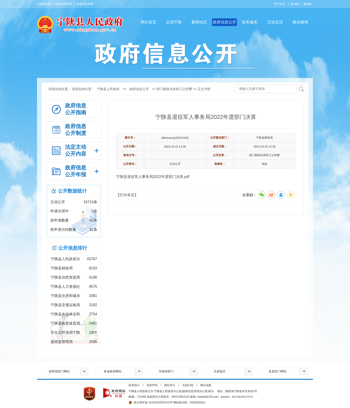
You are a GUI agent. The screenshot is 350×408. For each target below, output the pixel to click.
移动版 (295, 4)
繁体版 (308, 4)
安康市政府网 (85, 4)
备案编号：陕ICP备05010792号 (237, 397)
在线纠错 (187, 385)
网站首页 (148, 22)
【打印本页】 (127, 195)
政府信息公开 (224, 22)
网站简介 (169, 385)
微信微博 (300, 22)
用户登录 (279, 4)
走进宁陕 (174, 22)
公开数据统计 (72, 191)
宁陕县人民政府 (108, 89)
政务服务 (250, 22)
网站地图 (205, 385)
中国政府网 (44, 4)
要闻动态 (199, 22)
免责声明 (152, 385)
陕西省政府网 (63, 4)
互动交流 (275, 22)
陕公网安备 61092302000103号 (151, 403)
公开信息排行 (72, 248)
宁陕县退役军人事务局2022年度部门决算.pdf (152, 177)
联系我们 (134, 385)
